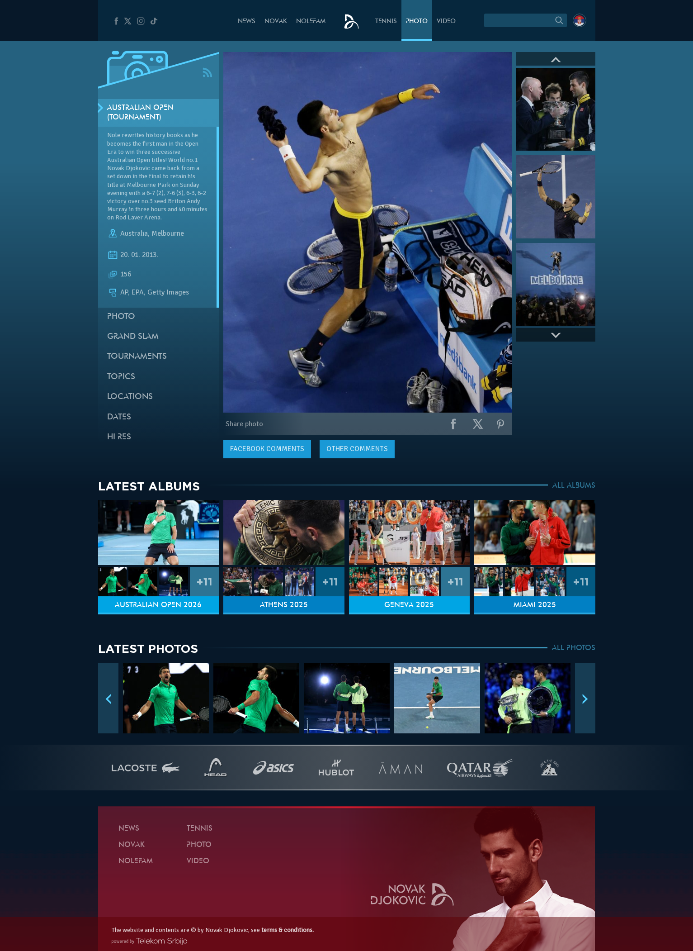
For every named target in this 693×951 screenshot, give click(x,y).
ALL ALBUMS (573, 486)
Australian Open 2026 (158, 605)
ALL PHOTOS (573, 648)
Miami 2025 (535, 605)
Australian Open (128, 160)
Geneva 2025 (409, 605)
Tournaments (137, 356)
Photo (417, 21)
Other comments (357, 448)
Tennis (386, 21)
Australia (134, 233)
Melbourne (167, 233)
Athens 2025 (284, 605)
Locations (130, 397)
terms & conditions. (287, 930)
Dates (119, 417)
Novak (275, 21)
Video (446, 21)
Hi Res (119, 437)
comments (267, 448)
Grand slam (133, 337)
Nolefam (310, 21)
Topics (121, 377)
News (246, 21)
